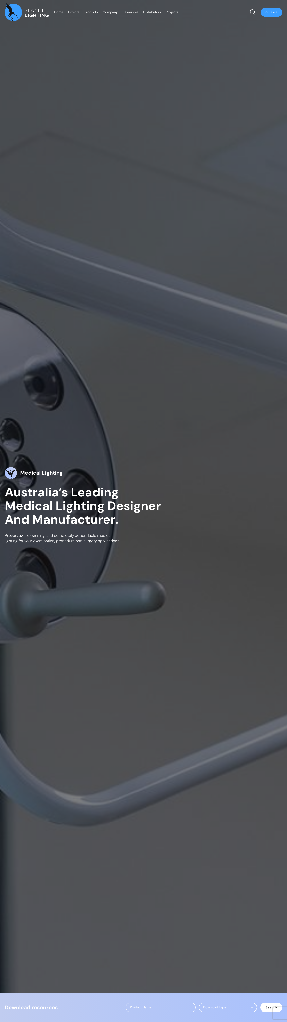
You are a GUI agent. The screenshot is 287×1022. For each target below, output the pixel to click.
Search (271, 1007)
